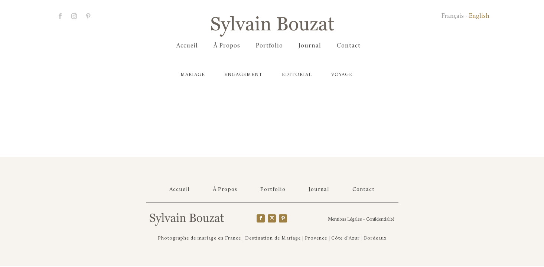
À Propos (227, 46)
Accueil (187, 46)
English (479, 16)
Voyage (341, 74)
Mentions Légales (345, 219)
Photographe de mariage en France (199, 238)
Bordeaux (375, 238)
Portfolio (269, 46)
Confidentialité (380, 219)
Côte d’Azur (345, 238)
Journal (310, 46)
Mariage (192, 74)
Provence (316, 238)
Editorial (297, 74)
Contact (349, 46)
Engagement (243, 74)
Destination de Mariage (273, 238)
